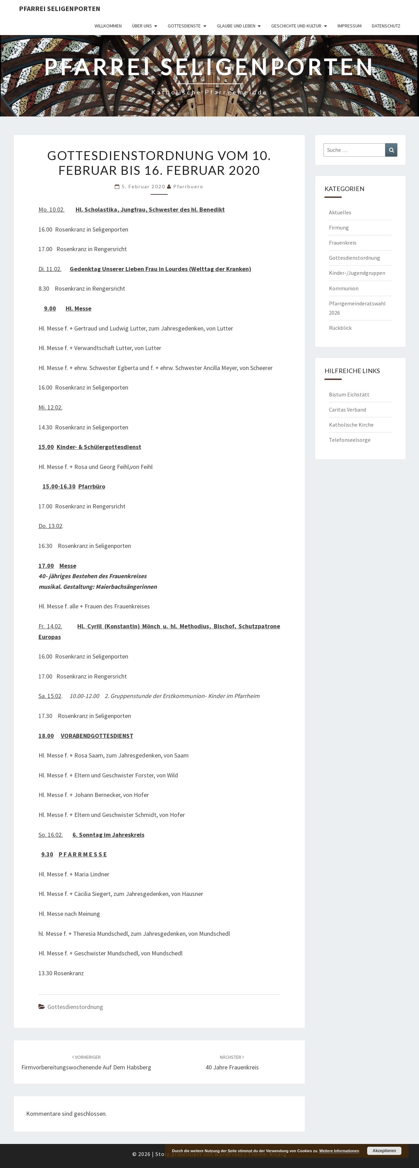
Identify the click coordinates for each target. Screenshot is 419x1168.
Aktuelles (340, 212)
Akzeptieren (384, 1150)
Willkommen (108, 26)
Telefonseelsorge (350, 439)
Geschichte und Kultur (296, 26)
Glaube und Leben (236, 26)
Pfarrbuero (188, 186)
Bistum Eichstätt (349, 394)
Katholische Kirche (351, 424)
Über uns (142, 26)
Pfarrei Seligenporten (59, 8)
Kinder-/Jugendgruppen (357, 272)
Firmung (339, 227)
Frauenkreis (342, 242)
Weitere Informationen (339, 1151)
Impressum (350, 26)
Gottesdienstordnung (75, 1007)
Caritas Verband (347, 409)
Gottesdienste (184, 26)
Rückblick (340, 327)
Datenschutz (386, 26)
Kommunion (344, 288)
